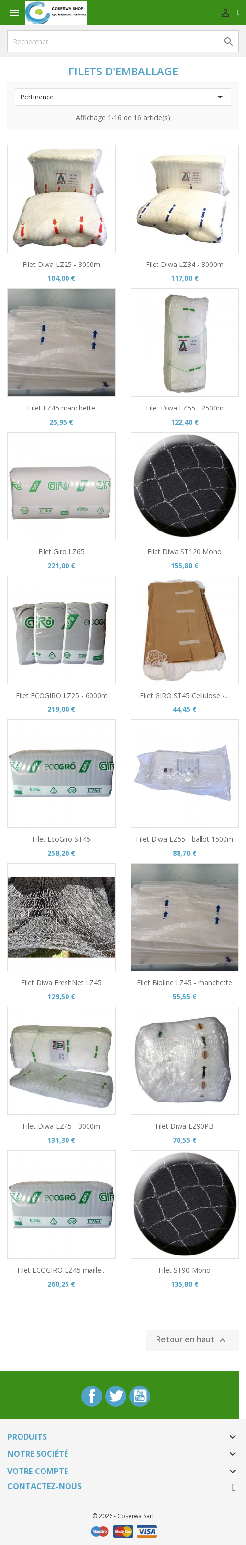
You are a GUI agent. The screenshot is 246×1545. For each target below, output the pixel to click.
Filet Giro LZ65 (61, 551)
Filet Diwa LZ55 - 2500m (185, 407)
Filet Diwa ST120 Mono (184, 551)
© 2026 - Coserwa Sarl (123, 1516)
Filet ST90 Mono (184, 1270)
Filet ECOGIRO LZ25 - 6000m (62, 695)
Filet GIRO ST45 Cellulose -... (184, 695)
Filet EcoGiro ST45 (61, 839)
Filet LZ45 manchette (61, 407)
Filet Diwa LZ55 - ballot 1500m (184, 839)
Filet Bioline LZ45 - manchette (184, 982)
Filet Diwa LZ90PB (184, 1126)
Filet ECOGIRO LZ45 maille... (61, 1270)
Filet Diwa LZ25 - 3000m (61, 264)
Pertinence (123, 97)
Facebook (91, 1396)
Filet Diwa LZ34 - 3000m (185, 264)
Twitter (115, 1396)
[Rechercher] (123, 41)
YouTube (139, 1396)
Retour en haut (192, 1340)
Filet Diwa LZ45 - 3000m (61, 1126)
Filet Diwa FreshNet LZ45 (61, 982)
